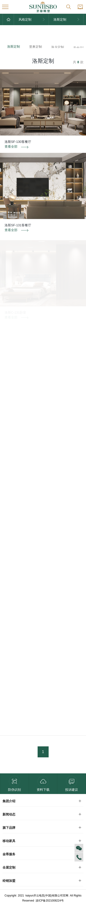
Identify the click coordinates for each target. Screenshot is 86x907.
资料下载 (43, 783)
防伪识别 (14, 783)
